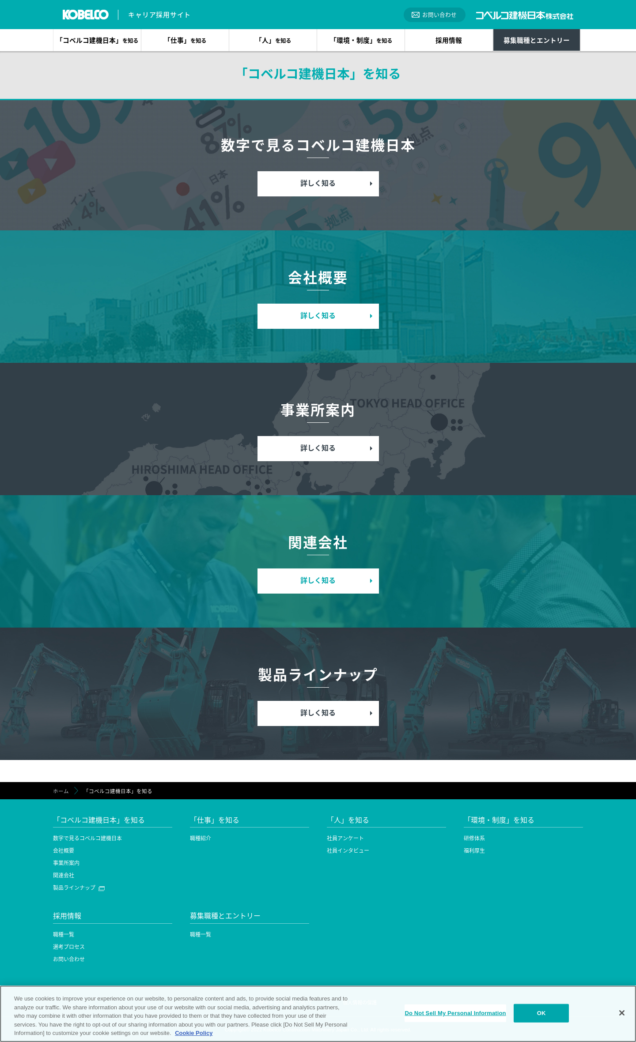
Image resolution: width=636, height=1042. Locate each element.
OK (541, 1013)
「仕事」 (185, 40)
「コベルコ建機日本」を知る (99, 820)
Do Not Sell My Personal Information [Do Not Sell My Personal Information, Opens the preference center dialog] (455, 1013)
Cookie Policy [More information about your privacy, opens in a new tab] (193, 1033)
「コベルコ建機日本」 (97, 40)
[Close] (622, 1013)
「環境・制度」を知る (499, 820)
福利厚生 (474, 851)
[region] (318, 1014)
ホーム (61, 791)
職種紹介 (200, 838)
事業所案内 (66, 863)
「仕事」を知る (214, 820)
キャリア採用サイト (159, 15)
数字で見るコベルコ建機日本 (87, 838)
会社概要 (63, 851)
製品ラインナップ (74, 888)
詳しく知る (318, 183)
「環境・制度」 (361, 40)
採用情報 (448, 40)
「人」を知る (348, 820)
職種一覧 (63, 935)
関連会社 (63, 876)
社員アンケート (345, 838)
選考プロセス (69, 947)
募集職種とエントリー (537, 40)
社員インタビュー (348, 851)
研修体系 (474, 838)
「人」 (273, 40)
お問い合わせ (69, 959)
